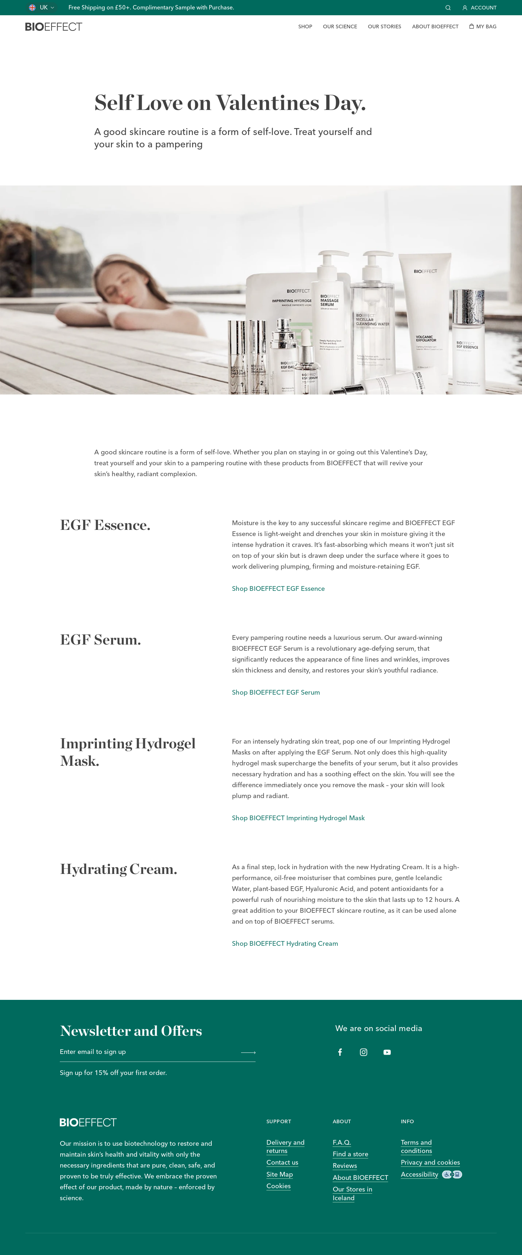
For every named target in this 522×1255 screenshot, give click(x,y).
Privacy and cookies (430, 1162)
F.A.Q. (342, 1142)
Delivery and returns (285, 1146)
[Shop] (305, 26)
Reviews (345, 1165)
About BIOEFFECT (360, 1177)
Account (480, 7)
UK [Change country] (44, 7)
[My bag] (483, 26)
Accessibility (431, 1174)
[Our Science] (340, 26)
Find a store (350, 1154)
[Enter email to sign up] (148, 1052)
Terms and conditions (416, 1146)
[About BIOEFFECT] (435, 26)
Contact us (282, 1162)
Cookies (278, 1186)
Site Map (279, 1174)
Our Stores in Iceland (352, 1193)
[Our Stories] (384, 26)
